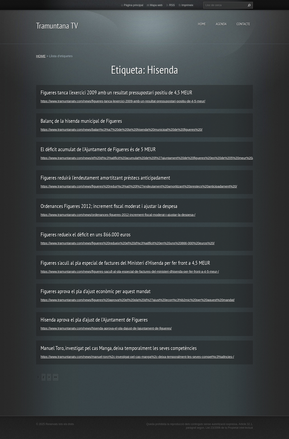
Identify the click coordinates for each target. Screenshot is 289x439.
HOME (202, 24)
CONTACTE (243, 24)
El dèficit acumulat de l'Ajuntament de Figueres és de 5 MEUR (98, 149)
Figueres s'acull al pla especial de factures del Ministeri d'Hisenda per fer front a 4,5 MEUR (125, 262)
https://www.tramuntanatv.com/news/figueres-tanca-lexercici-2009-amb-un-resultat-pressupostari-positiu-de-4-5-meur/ (123, 101)
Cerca (248, 5)
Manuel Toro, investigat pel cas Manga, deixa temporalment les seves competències (119, 348)
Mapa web (156, 5)
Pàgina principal (133, 5)
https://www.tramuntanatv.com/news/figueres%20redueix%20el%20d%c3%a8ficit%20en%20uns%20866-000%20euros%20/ (127, 243)
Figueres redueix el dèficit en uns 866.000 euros (86, 234)
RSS (172, 5)
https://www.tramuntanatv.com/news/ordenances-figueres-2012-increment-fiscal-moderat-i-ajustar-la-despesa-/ (118, 215)
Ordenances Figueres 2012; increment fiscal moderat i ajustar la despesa (109, 206)
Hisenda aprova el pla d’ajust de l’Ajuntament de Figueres (94, 319)
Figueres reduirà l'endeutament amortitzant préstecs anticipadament (105, 177)
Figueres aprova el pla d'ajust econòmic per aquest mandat (96, 291)
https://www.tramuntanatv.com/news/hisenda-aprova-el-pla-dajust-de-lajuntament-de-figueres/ (106, 328)
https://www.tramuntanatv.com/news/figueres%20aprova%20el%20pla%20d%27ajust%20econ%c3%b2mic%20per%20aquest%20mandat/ (138, 300)
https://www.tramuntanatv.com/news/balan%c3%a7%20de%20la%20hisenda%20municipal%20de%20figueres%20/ (122, 129)
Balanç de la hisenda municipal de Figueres (81, 120)
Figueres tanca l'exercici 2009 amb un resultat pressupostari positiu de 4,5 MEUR (116, 92)
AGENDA (221, 24)
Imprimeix (187, 5)
